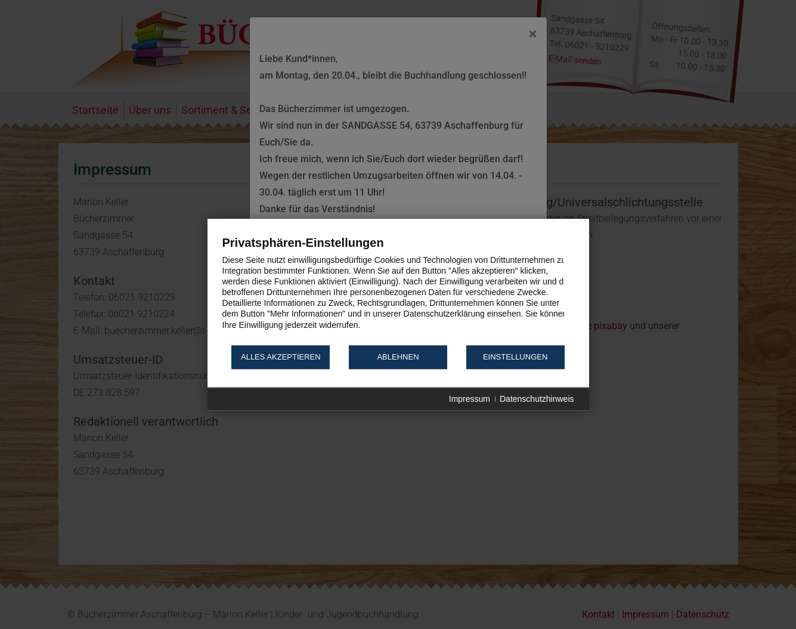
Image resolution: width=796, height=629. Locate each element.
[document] (398, 289)
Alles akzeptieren (281, 357)
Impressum (469, 399)
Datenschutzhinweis (537, 399)
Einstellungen (515, 357)
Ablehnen (398, 357)
